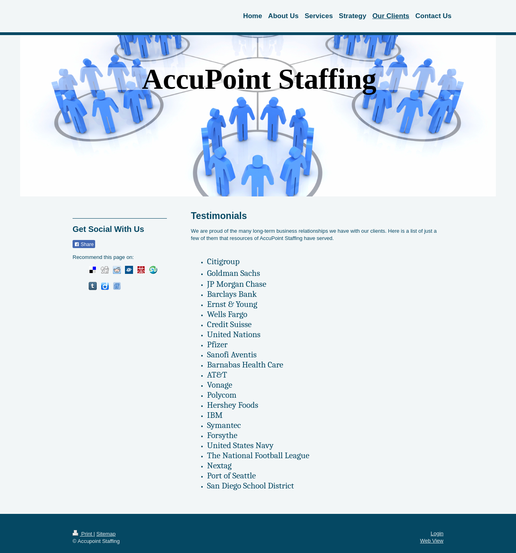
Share (84, 244)
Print (83, 534)
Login (437, 533)
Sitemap (106, 534)
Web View (431, 541)
